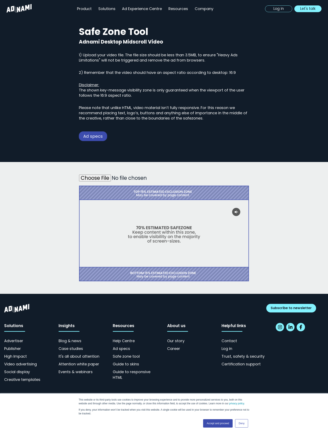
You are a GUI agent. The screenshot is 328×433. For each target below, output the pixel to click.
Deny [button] (242, 423)
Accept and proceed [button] (218, 423)
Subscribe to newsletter (291, 308)
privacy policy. (237, 403)
